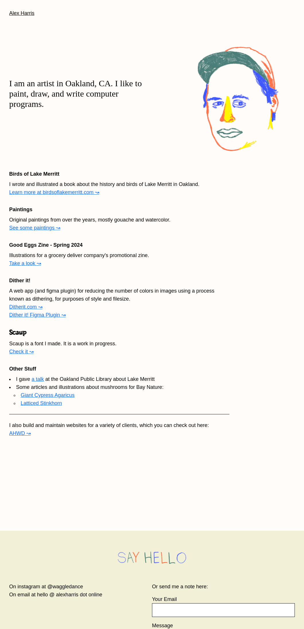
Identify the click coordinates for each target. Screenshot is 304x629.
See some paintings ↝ (34, 228)
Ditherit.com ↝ (25, 307)
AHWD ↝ (20, 433)
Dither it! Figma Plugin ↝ (37, 315)
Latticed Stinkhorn (41, 403)
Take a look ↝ (25, 263)
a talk (38, 379)
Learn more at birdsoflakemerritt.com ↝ (54, 192)
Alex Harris (21, 13)
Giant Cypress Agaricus (48, 395)
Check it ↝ (21, 351)
